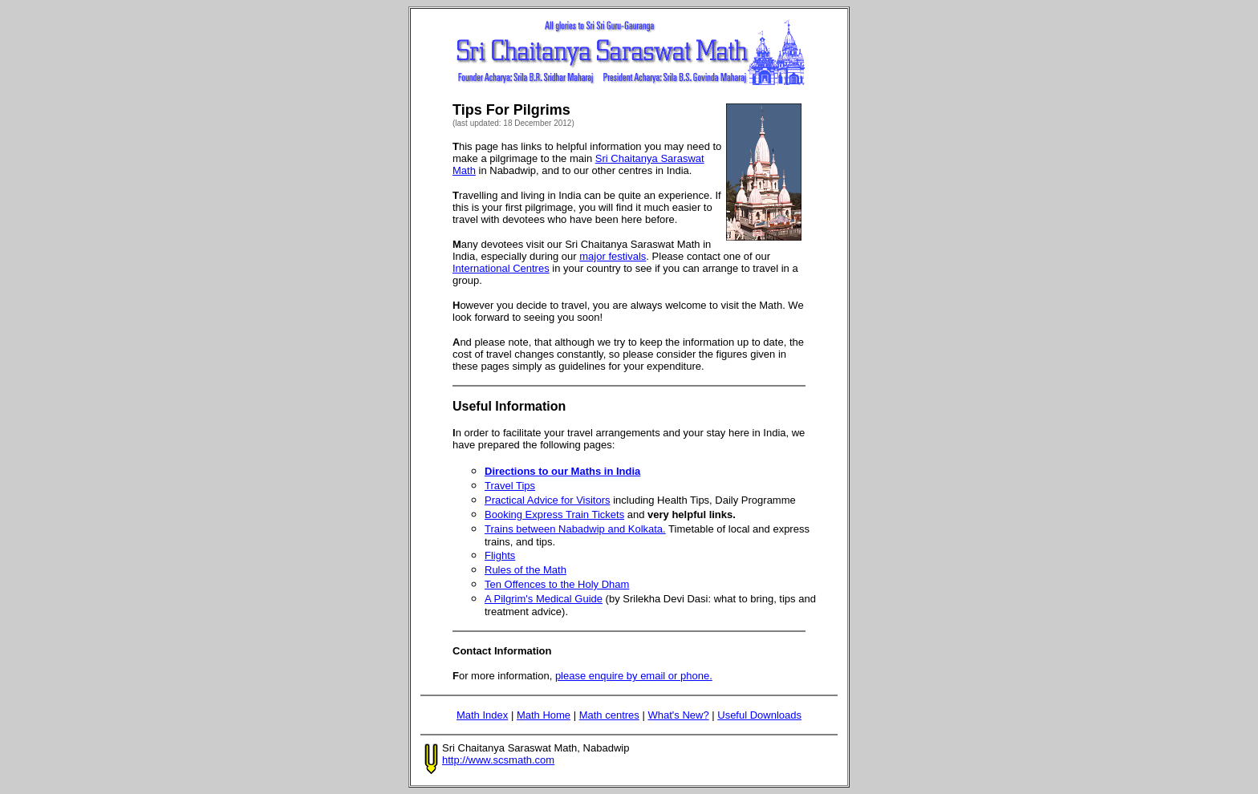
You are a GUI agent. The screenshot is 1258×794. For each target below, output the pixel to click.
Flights (500, 555)
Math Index (482, 715)
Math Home (543, 715)
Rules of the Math (525, 570)
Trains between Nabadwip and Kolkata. (575, 529)
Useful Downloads (759, 715)
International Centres (501, 268)
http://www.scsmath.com (498, 760)
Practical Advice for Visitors (548, 500)
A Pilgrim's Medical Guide (544, 599)
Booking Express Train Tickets (554, 514)
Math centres (609, 715)
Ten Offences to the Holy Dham (557, 584)
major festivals (612, 256)
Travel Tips (510, 486)
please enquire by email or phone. (633, 676)
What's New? (677, 715)
